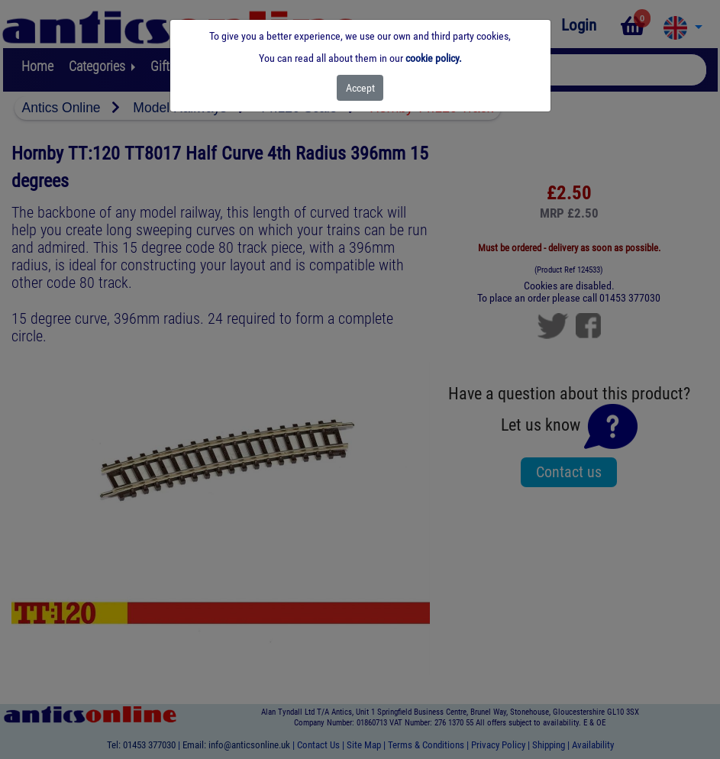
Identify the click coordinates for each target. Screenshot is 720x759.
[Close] (360, 88)
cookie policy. (433, 58)
